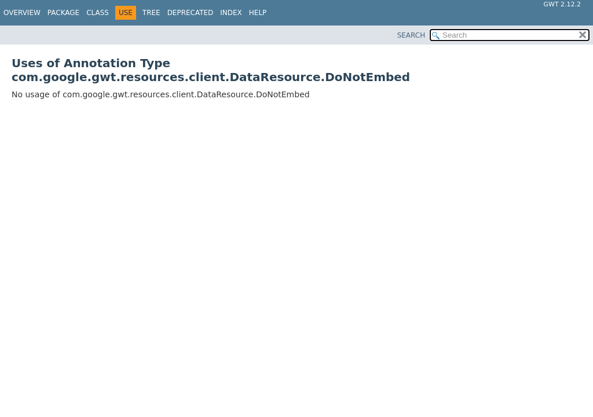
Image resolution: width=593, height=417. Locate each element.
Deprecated (190, 13)
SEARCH (411, 35)
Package (63, 13)
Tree (151, 13)
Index (231, 13)
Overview (22, 13)
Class (97, 13)
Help (258, 13)
